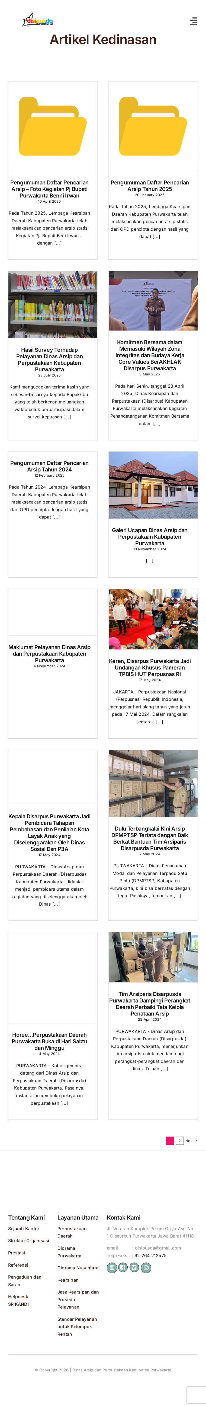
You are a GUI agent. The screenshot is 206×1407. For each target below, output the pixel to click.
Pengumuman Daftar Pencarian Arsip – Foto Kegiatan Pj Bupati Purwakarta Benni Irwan (49, 189)
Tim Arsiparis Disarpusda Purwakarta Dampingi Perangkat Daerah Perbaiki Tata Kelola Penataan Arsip (149, 1004)
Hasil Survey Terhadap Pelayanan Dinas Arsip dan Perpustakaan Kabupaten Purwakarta (49, 360)
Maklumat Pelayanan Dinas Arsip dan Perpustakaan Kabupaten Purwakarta (49, 654)
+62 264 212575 (149, 1255)
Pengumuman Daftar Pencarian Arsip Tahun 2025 (150, 186)
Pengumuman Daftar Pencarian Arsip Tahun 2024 (49, 466)
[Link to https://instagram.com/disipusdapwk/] (112, 1268)
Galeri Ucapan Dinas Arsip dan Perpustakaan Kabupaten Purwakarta (150, 537)
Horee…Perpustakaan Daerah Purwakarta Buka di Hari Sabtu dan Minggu (49, 1042)
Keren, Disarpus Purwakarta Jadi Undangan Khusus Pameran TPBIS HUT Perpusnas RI (150, 668)
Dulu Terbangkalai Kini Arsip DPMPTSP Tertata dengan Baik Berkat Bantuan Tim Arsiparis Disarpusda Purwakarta (149, 839)
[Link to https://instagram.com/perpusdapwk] (146, 1268)
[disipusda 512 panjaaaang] (37, 11)
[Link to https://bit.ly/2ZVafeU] (123, 1267)
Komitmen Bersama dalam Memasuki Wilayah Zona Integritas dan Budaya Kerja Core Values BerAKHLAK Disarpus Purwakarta (149, 356)
